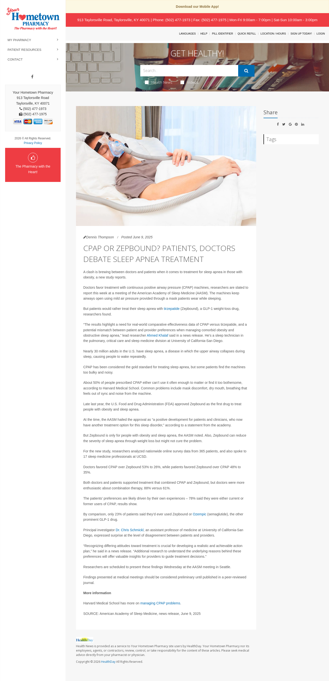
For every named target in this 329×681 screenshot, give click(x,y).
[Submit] (246, 71)
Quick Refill (247, 33)
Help (203, 33)
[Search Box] (189, 70)
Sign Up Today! (301, 33)
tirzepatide (172, 309)
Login (321, 33)
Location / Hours (273, 33)
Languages (187, 33)
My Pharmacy (19, 40)
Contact (15, 59)
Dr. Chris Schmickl (129, 530)
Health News (158, 82)
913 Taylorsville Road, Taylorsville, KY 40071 (113, 20)
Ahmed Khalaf (157, 335)
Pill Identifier (222, 33)
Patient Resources (24, 50)
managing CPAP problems (160, 603)
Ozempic (199, 514)
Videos (189, 82)
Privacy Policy (33, 143)
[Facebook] (32, 77)
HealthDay (108, 662)
